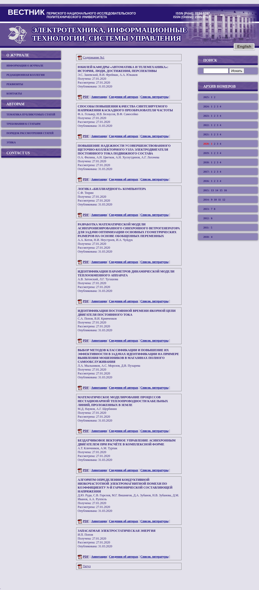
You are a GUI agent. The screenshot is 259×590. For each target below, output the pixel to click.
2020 (205, 143)
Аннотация (99, 97)
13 (212, 190)
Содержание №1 (93, 57)
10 (215, 199)
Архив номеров (219, 87)
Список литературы (154, 97)
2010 (205, 236)
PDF (86, 97)
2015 (205, 190)
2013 (205, 209)
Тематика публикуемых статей (30, 114)
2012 (205, 218)
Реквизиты (14, 84)
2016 (205, 181)
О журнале (17, 55)
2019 (205, 153)
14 (216, 190)
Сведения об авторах (123, 97)
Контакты (14, 93)
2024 (205, 106)
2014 (205, 199)
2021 (205, 134)
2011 (205, 227)
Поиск (210, 60)
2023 (205, 115)
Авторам (15, 104)
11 (219, 199)
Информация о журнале (25, 65)
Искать (236, 71)
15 (221, 190)
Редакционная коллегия (25, 74)
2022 (205, 125)
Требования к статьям (23, 123)
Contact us (18, 153)
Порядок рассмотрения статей (30, 133)
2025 (205, 97)
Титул (87, 566)
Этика (11, 142)
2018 (205, 162)
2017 (205, 171)
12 (223, 199)
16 (225, 190)
